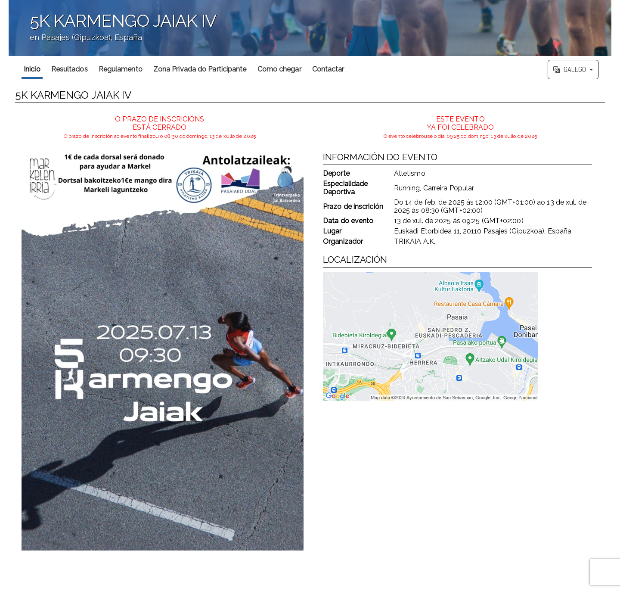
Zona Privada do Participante (200, 69)
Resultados (69, 69)
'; (310, 28)
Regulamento (121, 69)
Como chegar (279, 69)
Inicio (32, 69)
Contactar (328, 69)
